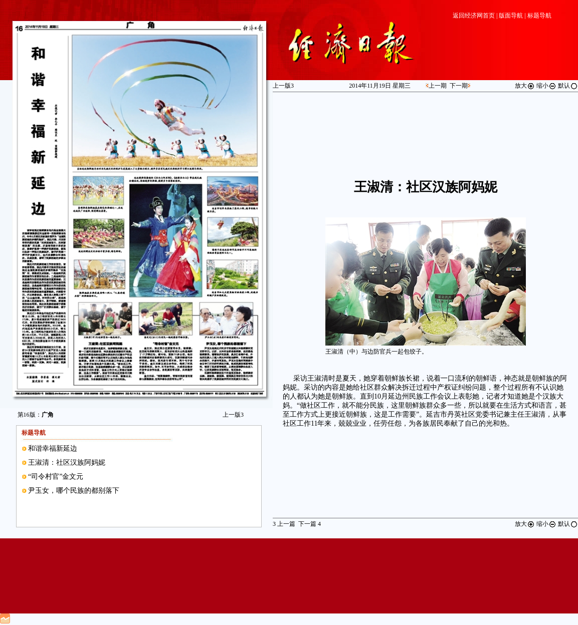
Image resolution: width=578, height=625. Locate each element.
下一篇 (309, 523)
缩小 (546, 85)
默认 (568, 85)
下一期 (459, 85)
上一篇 (284, 523)
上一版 (233, 414)
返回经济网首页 (474, 15)
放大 (525, 85)
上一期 (438, 85)
